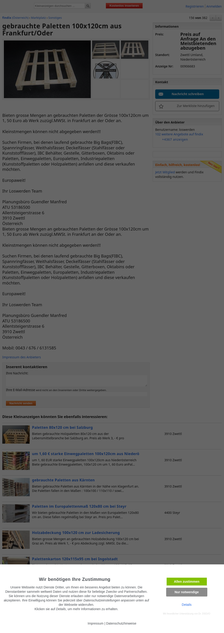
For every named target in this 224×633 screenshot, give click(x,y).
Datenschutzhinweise (121, 623)
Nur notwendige (187, 592)
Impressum (96, 623)
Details (187, 604)
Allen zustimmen (186, 581)
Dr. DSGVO (204, 613)
